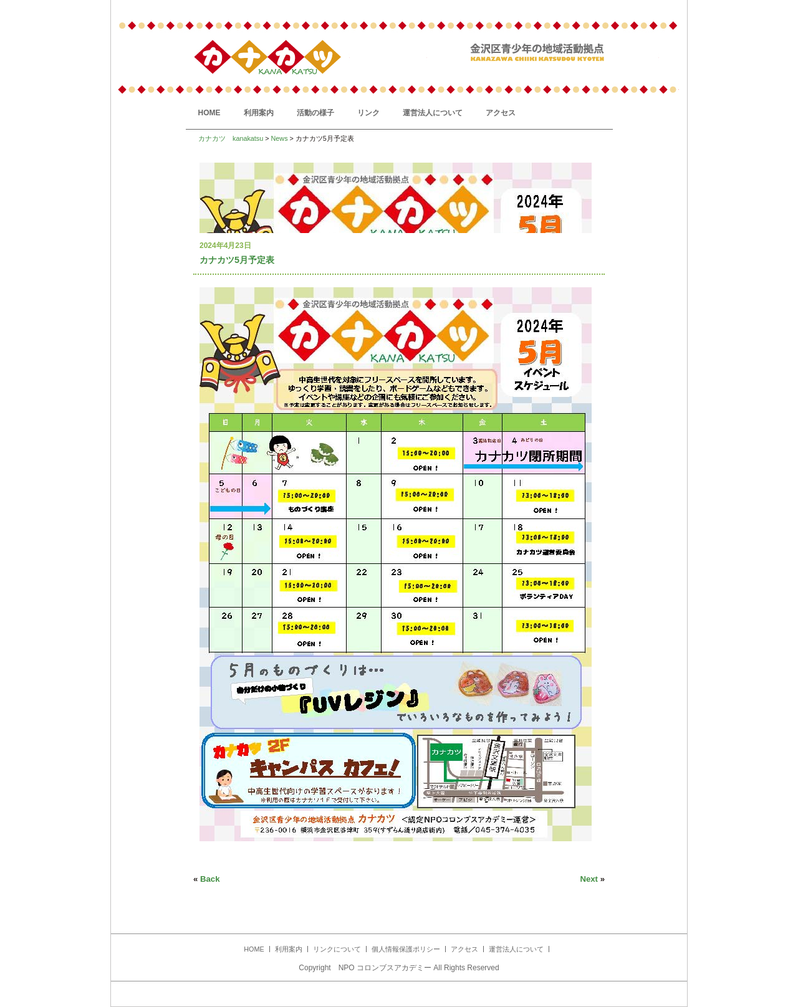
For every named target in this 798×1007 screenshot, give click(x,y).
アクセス (501, 112)
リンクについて (337, 949)
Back (210, 879)
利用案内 (259, 112)
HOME (209, 112)
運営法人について (433, 112)
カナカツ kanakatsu (230, 138)
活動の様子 (315, 112)
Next (589, 879)
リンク (368, 112)
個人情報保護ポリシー (406, 949)
